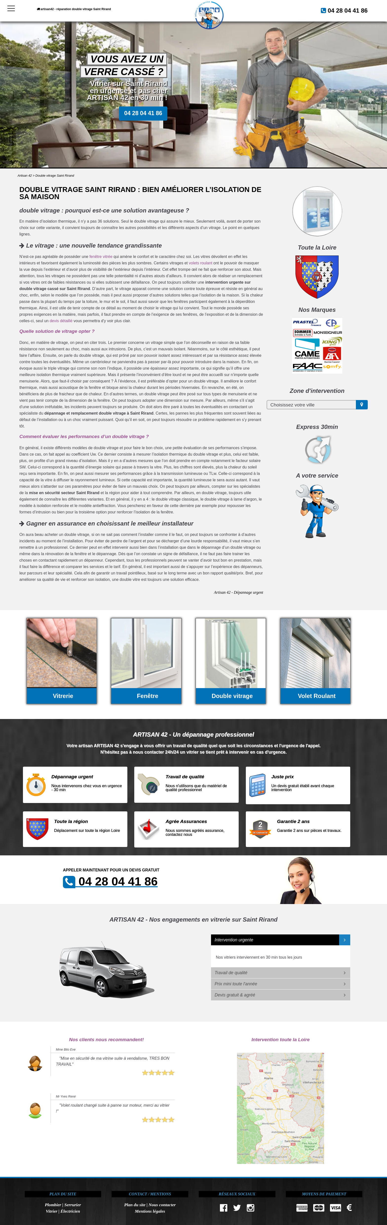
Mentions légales (150, 1211)
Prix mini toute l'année (236, 983)
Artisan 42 (25, 175)
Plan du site (134, 1204)
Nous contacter (162, 1204)
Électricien (70, 1211)
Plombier (53, 1204)
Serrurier (72, 1204)
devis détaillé (61, 321)
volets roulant (200, 263)
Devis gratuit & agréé (235, 995)
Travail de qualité (231, 972)
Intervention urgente (234, 939)
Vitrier (51, 1211)
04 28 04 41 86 (342, 10)
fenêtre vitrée (100, 256)
